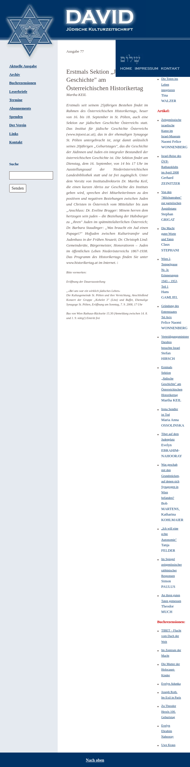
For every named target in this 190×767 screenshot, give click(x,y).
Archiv (14, 75)
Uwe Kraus (168, 744)
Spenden (16, 117)
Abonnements (20, 108)
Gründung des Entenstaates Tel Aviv (170, 311)
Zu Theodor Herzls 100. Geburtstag (168, 711)
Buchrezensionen (22, 83)
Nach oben (95, 760)
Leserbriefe (18, 92)
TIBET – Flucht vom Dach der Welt (171, 636)
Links (13, 134)
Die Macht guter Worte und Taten (168, 233)
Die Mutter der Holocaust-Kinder (170, 669)
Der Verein (17, 125)
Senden (18, 188)
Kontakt (15, 142)
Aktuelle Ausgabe (23, 66)
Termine (15, 100)
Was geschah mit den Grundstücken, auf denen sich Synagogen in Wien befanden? (170, 481)
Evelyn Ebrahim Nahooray (167, 731)
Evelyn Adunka (170, 683)
